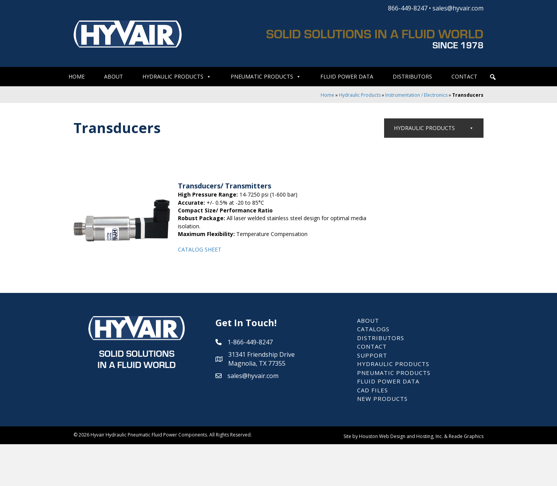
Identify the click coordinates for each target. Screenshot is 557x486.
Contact (464, 76)
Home (76, 76)
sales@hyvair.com (458, 8)
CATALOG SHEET (199, 249)
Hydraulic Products (360, 95)
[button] (493, 77)
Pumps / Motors (442, 165)
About (113, 76)
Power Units (442, 273)
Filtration (413, 291)
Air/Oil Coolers (420, 309)
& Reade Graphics (464, 477)
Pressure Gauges (410, 219)
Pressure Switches (411, 237)
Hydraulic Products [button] (176, 76)
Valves (442, 146)
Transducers (405, 255)
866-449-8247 (407, 8)
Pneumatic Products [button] (266, 76)
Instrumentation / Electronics (416, 95)
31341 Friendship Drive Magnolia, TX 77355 (261, 400)
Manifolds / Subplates (442, 183)
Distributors (412, 76)
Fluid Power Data (346, 76)
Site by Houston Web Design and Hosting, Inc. (393, 477)
